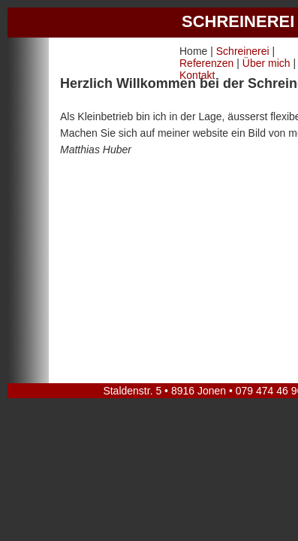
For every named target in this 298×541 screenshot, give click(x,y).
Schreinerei (242, 51)
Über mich (266, 63)
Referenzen (206, 63)
